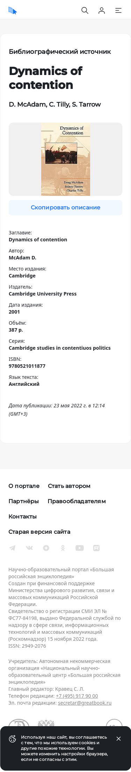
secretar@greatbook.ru (85, 702)
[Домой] (12, 10)
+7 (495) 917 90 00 (77, 695)
